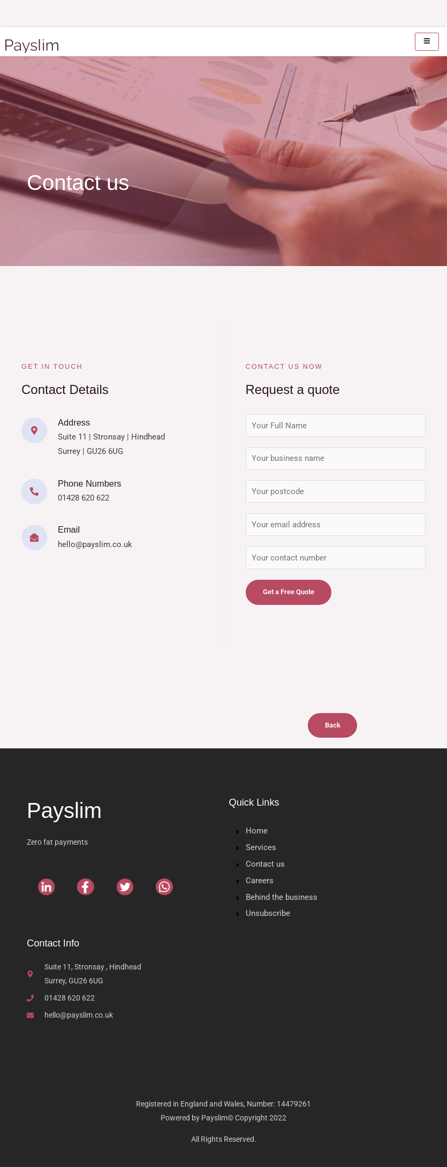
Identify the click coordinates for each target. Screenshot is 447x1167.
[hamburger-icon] (427, 42)
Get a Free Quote (288, 592)
